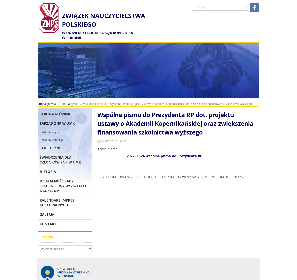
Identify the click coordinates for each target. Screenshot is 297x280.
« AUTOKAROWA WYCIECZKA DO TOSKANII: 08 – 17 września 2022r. (153, 170)
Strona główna (47, 97)
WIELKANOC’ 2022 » (227, 170)
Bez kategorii (69, 97)
